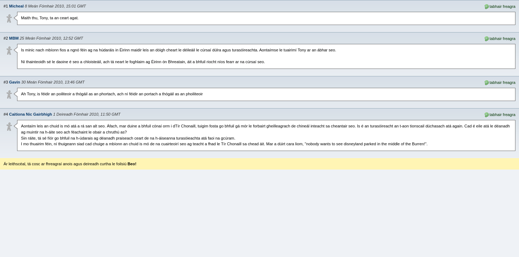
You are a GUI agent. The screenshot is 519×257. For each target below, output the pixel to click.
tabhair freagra (499, 6)
